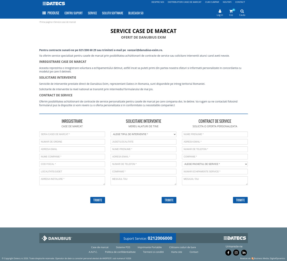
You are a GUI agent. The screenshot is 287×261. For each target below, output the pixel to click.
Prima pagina (46, 21)
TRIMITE (97, 200)
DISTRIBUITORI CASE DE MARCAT (185, 2)
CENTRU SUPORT (73, 13)
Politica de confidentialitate (120, 252)
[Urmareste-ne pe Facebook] (228, 253)
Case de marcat (100, 247)
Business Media (261, 258)
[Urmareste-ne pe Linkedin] (244, 253)
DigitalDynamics (277, 258)
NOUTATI (227, 2)
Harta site (176, 252)
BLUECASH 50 (135, 13)
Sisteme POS (123, 247)
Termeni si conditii (153, 252)
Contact (194, 252)
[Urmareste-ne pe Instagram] (236, 253)
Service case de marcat (65, 21)
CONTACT (240, 2)
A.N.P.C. (93, 252)
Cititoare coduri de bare (182, 247)
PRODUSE (50, 13)
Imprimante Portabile (150, 247)
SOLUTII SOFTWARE (112, 13)
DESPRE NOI (157, 2)
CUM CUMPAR (212, 2)
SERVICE (92, 13)
